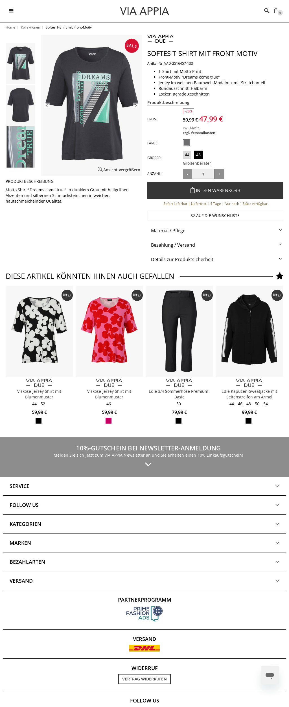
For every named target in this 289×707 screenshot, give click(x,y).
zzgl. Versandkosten (199, 132)
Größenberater (197, 163)
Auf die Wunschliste (215, 215)
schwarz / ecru (38, 420)
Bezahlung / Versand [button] (173, 245)
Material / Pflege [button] (168, 230)
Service (19, 486)
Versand (21, 580)
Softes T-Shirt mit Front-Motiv (202, 53)
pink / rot (108, 420)
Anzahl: (154, 173)
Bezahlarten (27, 561)
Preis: (152, 119)
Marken (20, 542)
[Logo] (144, 11)
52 (43, 403)
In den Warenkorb (215, 190)
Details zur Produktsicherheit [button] (182, 259)
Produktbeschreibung (168, 102)
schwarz (178, 420)
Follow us (24, 505)
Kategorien (25, 523)
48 (248, 403)
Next (136, 105)
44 (187, 154)
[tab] (215, 230)
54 (265, 403)
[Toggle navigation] (11, 11)
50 (178, 403)
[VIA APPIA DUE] (39, 383)
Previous (47, 105)
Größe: (154, 157)
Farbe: (152, 143)
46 (198, 154)
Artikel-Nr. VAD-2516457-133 (170, 63)
